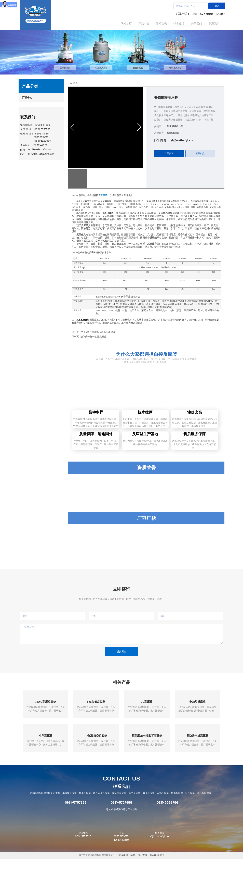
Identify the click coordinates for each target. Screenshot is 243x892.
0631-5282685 (42, 140)
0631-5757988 (121, 836)
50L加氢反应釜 (96, 734)
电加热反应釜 (197, 734)
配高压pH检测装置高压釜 (146, 768)
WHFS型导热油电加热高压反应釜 (97, 331)
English (221, 14)
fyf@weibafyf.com (39, 149)
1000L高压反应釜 (45, 734)
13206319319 (41, 137)
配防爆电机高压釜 (197, 768)
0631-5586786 (167, 836)
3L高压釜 (147, 734)
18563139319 (121, 869)
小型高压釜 (45, 768)
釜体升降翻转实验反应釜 (93, 336)
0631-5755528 (42, 129)
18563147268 (42, 125)
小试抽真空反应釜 (96, 768)
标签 (132, 888)
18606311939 (41, 133)
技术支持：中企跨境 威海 (151, 888)
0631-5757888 (202, 14)
